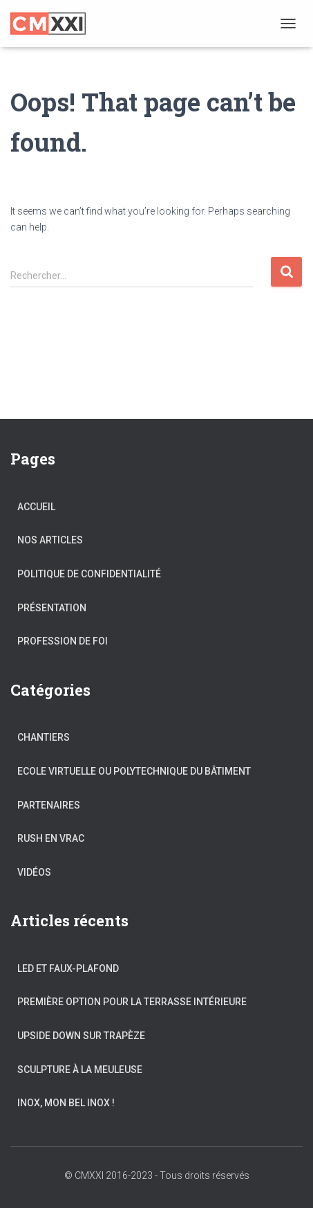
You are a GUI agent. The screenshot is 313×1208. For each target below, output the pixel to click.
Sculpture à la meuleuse (79, 1069)
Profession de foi (62, 641)
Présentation (51, 607)
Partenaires (48, 805)
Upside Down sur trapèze (81, 1035)
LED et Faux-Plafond (68, 968)
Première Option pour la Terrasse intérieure (132, 1001)
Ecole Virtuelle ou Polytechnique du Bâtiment (134, 771)
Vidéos (34, 872)
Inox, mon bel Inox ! (66, 1102)
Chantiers (43, 737)
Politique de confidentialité (89, 573)
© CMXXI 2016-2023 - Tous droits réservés (156, 1175)
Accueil (36, 506)
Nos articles (50, 540)
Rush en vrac (50, 838)
